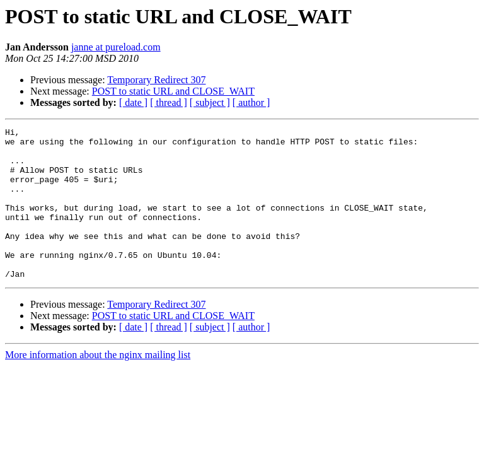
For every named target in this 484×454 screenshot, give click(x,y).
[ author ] (251, 102)
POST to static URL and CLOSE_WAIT (173, 91)
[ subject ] (210, 102)
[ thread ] (168, 102)
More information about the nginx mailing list (97, 385)
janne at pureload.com (116, 47)
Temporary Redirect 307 (156, 79)
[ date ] (133, 102)
